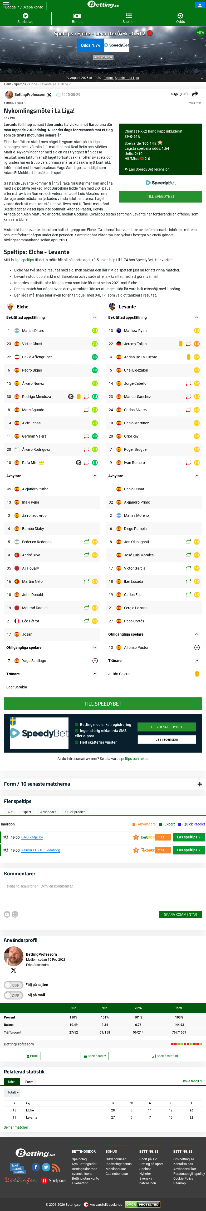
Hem (7, 84)
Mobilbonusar (116, 1169)
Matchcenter (103, 57)
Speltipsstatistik (165, 1056)
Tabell (12, 1081)
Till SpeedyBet (161, 196)
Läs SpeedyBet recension (149, 169)
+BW (200, 32)
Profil (32, 1056)
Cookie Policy (183, 1178)
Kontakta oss (183, 1164)
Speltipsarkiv (95, 1056)
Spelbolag (79, 1159)
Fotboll (109, 78)
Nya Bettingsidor (84, 1164)
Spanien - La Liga (127, 78)
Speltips (20, 84)
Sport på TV (148, 1159)
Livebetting (80, 1183)
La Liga (94, 142)
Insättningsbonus (119, 1164)
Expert (26, 811)
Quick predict (75, 811)
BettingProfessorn (19, 1044)
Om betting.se (183, 1159)
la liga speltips (22, 260)
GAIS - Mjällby (32, 837)
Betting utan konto (85, 1178)
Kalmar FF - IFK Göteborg (40, 850)
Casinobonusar (117, 1174)
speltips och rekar (133, 759)
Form (29, 1081)
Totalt (11, 1092)
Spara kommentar (180, 914)
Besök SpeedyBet (166, 727)
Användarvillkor (184, 1169)
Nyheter (145, 1174)
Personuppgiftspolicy (189, 1174)
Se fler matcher (16, 1127)
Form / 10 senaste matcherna (37, 784)
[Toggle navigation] (6, 5)
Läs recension (166, 739)
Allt (10, 811)
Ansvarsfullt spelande (103, 1205)
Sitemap (179, 1183)
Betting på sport (151, 1164)
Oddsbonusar (116, 1159)
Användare (48, 811)
